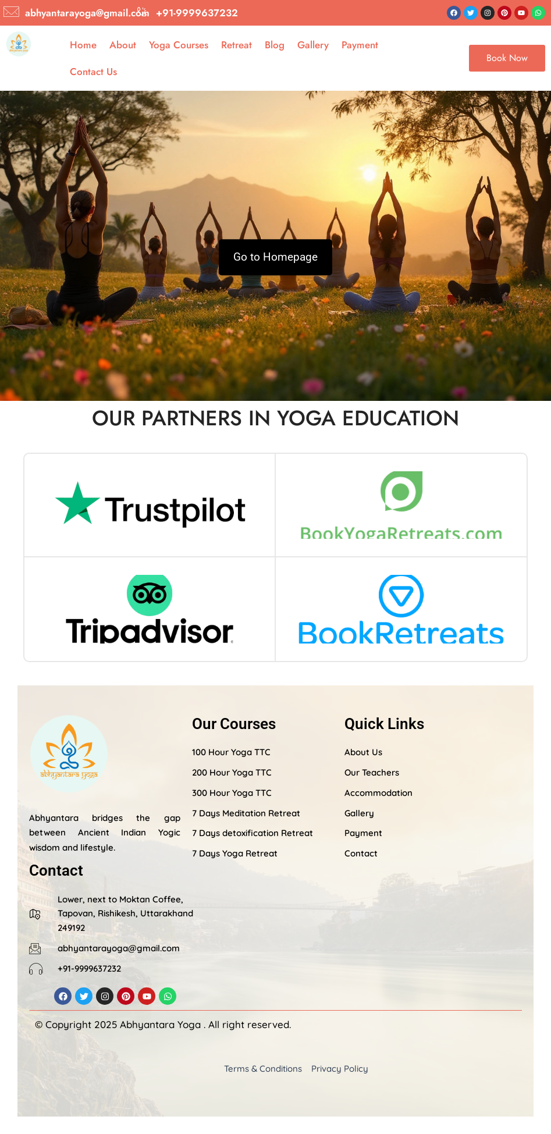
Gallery (313, 45)
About (122, 45)
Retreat (236, 45)
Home (83, 45)
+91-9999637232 (197, 13)
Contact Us (93, 72)
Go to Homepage (275, 257)
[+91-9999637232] (142, 11)
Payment (360, 45)
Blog (275, 45)
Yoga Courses (178, 45)
